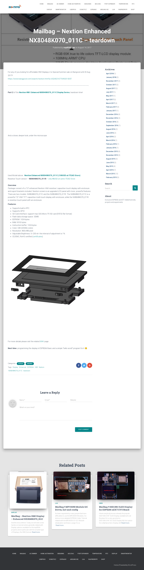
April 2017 (110, 99)
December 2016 (112, 114)
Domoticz (83, 9)
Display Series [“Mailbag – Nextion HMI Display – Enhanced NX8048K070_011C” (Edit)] (63, 92)
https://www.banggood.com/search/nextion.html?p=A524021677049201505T (40, 79)
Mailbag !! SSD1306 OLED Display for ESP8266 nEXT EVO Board (116, 508)
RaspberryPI (122, 9)
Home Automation (74, 4)
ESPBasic (93, 9)
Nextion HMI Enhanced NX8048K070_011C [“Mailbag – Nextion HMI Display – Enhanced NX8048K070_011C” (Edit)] (38, 92)
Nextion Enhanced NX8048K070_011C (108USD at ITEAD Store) (52, 175)
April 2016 (110, 137)
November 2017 (112, 81)
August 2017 (110, 88)
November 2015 (112, 155)
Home (42, 4)
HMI (36, 367)
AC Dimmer (60, 4)
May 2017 (109, 96)
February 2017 (111, 107)
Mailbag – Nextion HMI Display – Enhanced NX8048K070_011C (27, 517)
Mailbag (50, 4)
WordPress (132, 565)
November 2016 (112, 118)
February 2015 (111, 177)
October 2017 (111, 85)
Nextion (41, 367)
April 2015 (110, 170)
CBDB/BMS (87, 4)
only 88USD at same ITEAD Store (61, 179)
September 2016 (112, 125)
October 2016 (111, 122)
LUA (113, 9)
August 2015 (110, 159)
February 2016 (111, 144)
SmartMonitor (61, 9)
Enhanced (22, 367)
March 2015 (110, 174)
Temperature (123, 4)
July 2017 (109, 92)
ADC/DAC (98, 4)
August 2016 (110, 129)
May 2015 (109, 166)
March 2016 (110, 140)
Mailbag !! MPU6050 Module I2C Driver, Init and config (71, 508)
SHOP (132, 9)
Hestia (116, 565)
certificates (37, 236)
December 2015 (112, 151)
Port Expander (110, 4)
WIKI (42, 341)
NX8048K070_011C (15, 371)
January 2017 (111, 111)
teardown (26, 371)
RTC (133, 4)
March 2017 (110, 103)
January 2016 (111, 148)
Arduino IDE (104, 9)
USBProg (73, 9)
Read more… (36, 532)
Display (49, 9)
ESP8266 (30, 367)
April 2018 (110, 73)
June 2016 (110, 133)
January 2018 (111, 77)
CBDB (101, 503)
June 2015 (110, 162)
